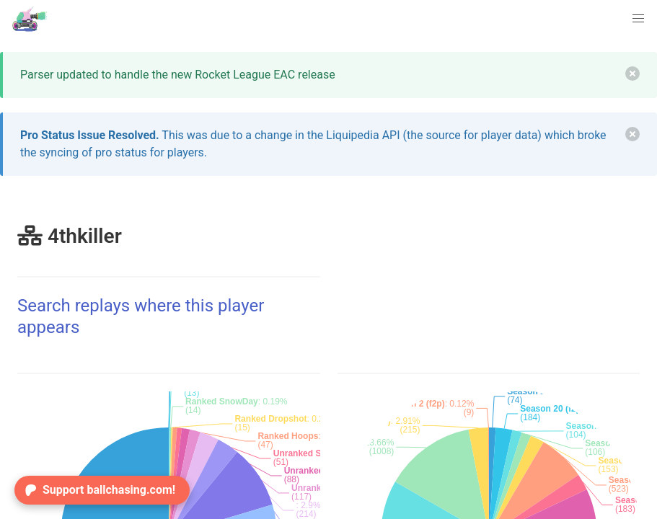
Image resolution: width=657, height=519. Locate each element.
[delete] (632, 73)
